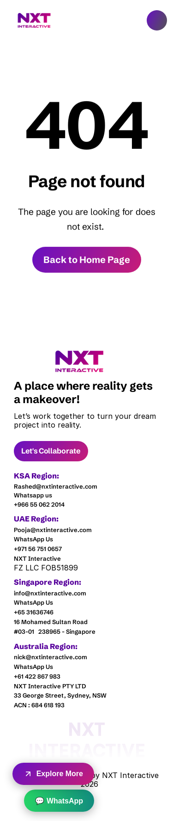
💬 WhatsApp (59, 801)
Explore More (53, 773)
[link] (80, 361)
